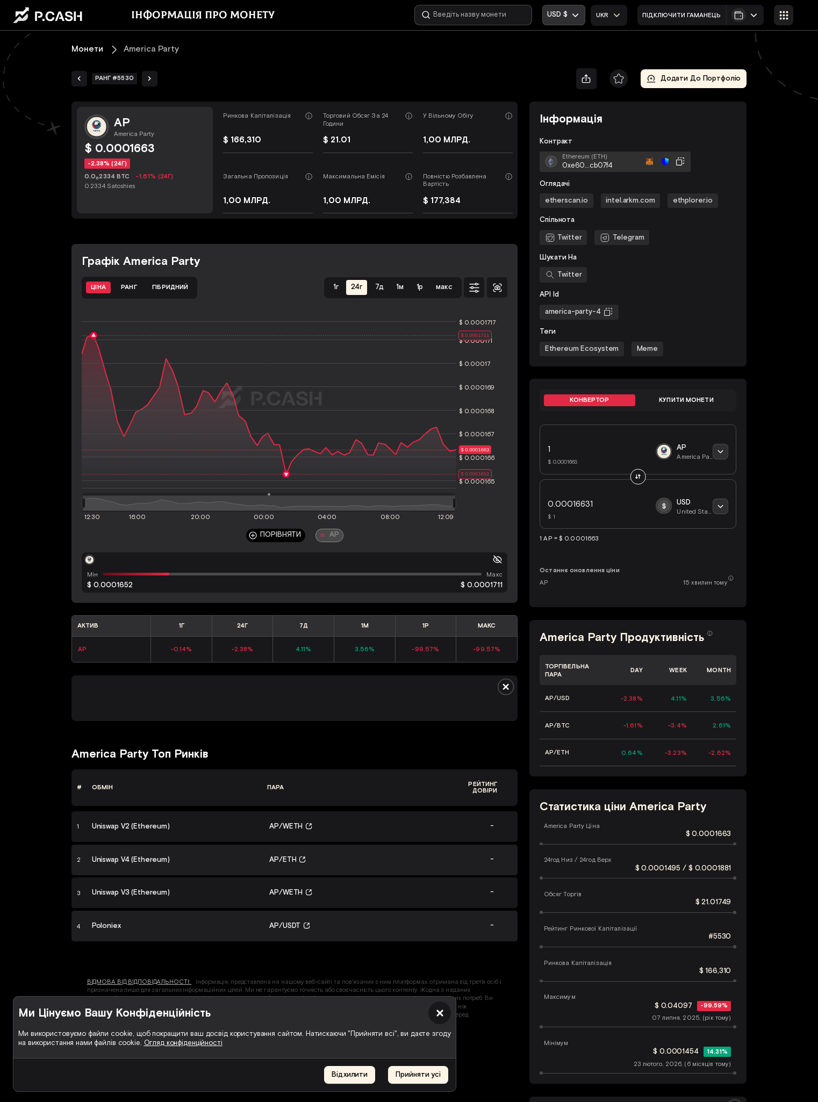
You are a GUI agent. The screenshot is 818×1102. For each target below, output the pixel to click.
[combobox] (609, 15)
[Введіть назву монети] (473, 15)
